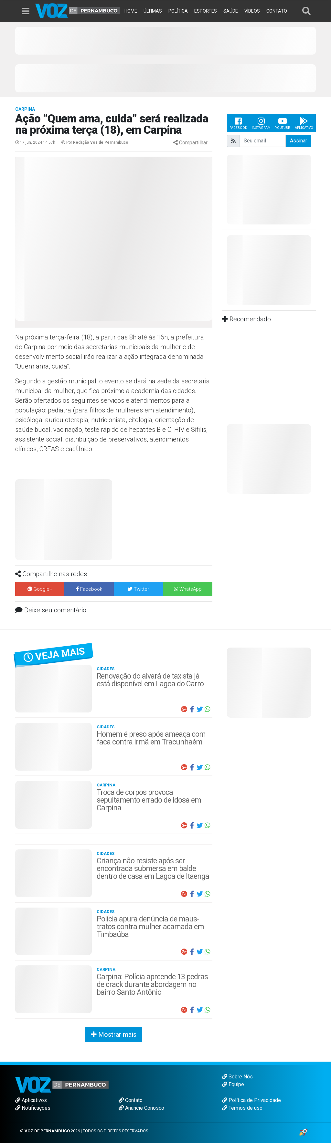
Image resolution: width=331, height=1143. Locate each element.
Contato (131, 1100)
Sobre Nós (237, 1077)
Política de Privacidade (251, 1100)
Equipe (233, 1084)
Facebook (238, 123)
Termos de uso (242, 1108)
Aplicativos (31, 1100)
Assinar (298, 141)
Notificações (32, 1108)
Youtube (282, 123)
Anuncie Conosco (141, 1108)
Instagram (261, 123)
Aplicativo (304, 123)
